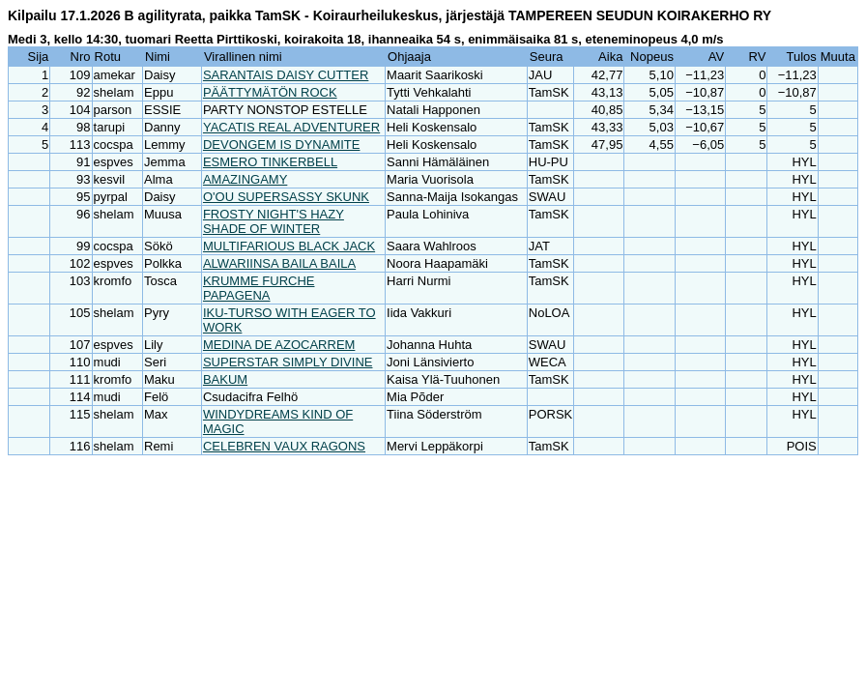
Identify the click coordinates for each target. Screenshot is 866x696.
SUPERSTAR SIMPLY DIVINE (288, 362)
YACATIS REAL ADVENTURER (291, 127)
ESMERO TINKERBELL (270, 162)
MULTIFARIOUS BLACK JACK (289, 246)
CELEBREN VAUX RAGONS (284, 446)
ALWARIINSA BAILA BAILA (279, 263)
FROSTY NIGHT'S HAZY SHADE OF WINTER (273, 221)
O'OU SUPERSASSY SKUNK (286, 196)
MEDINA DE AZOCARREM (279, 344)
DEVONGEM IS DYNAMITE (282, 144)
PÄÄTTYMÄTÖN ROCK (270, 92)
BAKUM (225, 379)
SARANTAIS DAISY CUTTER (285, 75)
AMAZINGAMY (245, 179)
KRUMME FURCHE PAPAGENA (259, 288)
